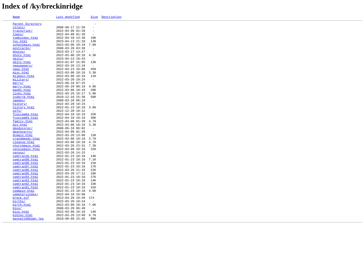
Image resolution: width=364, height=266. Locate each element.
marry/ (18, 96)
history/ (20, 121)
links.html (22, 108)
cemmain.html (24, 225)
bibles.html (23, 255)
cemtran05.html (25, 204)
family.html (23, 142)
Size (94, 17)
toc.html (20, 46)
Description (111, 17)
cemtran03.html (25, 213)
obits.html (22, 71)
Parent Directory (27, 25)
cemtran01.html (25, 221)
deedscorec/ (23, 150)
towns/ (18, 37)
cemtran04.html (25, 209)
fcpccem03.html (25, 138)
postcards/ (22, 54)
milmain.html (24, 88)
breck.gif (21, 234)
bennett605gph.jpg (28, 259)
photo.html (22, 63)
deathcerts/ (23, 154)
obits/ (18, 67)
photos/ (19, 58)
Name (16, 17)
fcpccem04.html (25, 133)
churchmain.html (26, 171)
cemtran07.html (25, 196)
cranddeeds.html (26, 163)
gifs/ (17, 129)
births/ (19, 238)
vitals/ (19, 29)
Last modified (68, 17)
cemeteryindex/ (25, 230)
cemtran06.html (25, 200)
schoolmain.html (26, 50)
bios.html (21, 250)
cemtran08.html (25, 192)
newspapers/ (23, 75)
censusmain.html (26, 175)
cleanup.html (24, 167)
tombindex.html (25, 42)
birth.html (22, 242)
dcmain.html (23, 159)
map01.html (22, 104)
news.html (21, 79)
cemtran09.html (25, 188)
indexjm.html (24, 113)
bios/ (17, 246)
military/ (21, 92)
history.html (24, 125)
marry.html (22, 100)
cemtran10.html (25, 184)
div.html (20, 146)
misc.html (21, 83)
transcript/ (23, 33)
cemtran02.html (25, 217)
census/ (19, 179)
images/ (19, 117)
